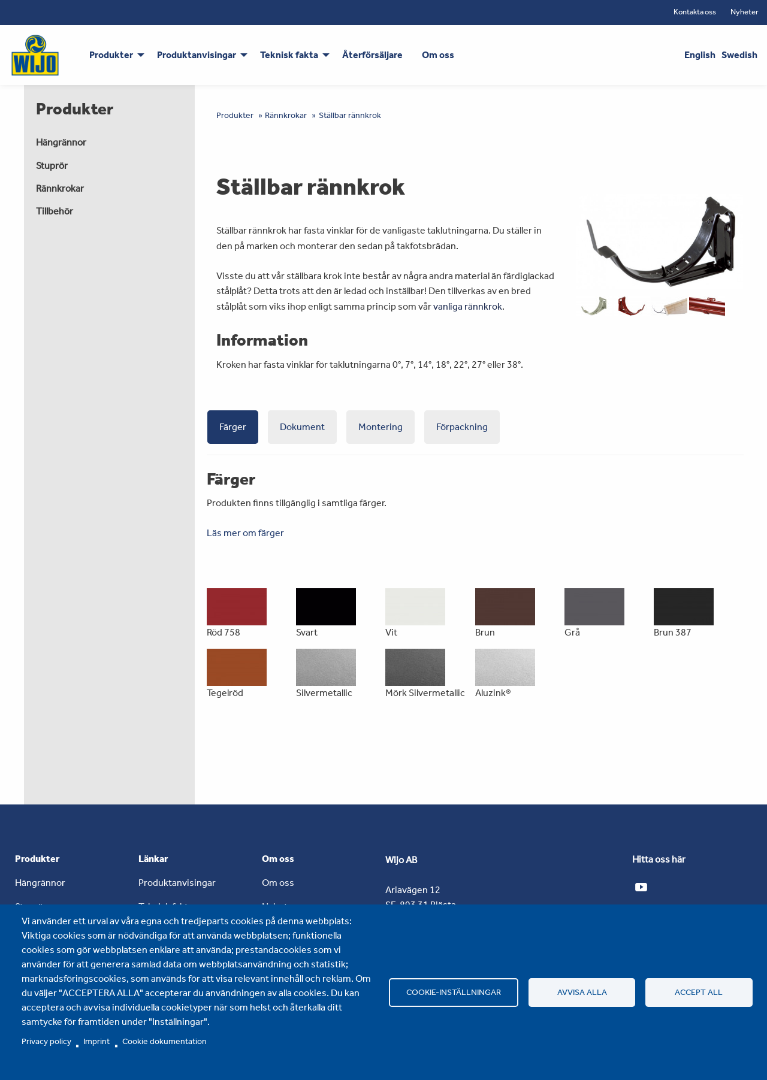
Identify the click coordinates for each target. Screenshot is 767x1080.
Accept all (699, 992)
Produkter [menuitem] (111, 54)
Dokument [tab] (302, 426)
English (699, 54)
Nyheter (744, 11)
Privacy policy (46, 1041)
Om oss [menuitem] (438, 54)
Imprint (96, 1041)
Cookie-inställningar (453, 992)
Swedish (739, 54)
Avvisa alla (582, 992)
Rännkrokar (60, 188)
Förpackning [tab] (462, 426)
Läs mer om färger (245, 533)
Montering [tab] (380, 426)
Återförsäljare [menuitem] (372, 54)
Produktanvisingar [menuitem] (196, 54)
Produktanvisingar (177, 882)
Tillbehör (54, 211)
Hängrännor (61, 142)
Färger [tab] (232, 426)
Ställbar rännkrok (350, 115)
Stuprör (52, 165)
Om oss (278, 882)
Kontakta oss (695, 11)
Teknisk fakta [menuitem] (289, 54)
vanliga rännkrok (467, 306)
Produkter (234, 115)
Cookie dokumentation (164, 1041)
